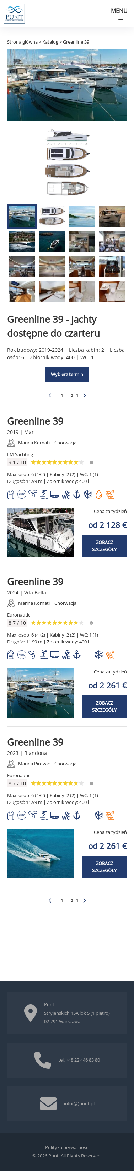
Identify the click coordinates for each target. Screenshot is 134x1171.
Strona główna (22, 42)
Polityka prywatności (67, 1147)
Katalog (50, 42)
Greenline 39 (76, 42)
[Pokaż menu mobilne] (120, 13)
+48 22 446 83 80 (83, 1060)
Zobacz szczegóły (104, 546)
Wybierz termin (67, 374)
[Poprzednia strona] (50, 395)
